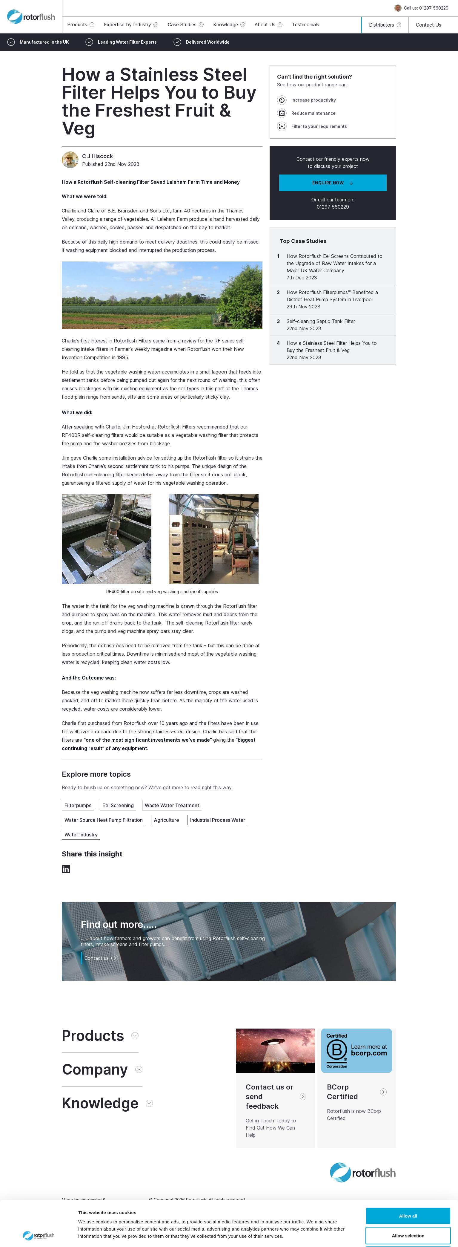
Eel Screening (118, 805)
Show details (313, 1235)
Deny (408, 1212)
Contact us (101, 958)
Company (95, 1069)
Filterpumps (77, 805)
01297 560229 (333, 207)
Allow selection (408, 1193)
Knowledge (100, 1103)
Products (93, 1036)
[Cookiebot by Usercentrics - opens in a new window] (39, 1235)
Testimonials (305, 24)
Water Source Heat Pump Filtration (103, 820)
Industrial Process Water (217, 820)
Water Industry (81, 835)
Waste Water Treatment (172, 805)
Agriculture (166, 820)
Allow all (408, 1173)
